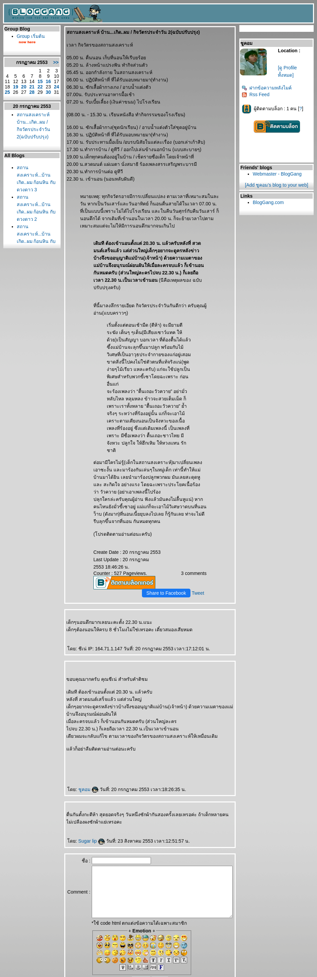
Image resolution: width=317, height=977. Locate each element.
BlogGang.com (270, 202)
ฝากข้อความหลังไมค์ (269, 87)
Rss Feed (258, 94)
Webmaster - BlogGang (279, 174)
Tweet (200, 556)
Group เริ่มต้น (29, 36)
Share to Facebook (168, 556)
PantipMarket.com (42, 970)
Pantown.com (74, 970)
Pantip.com (13, 970)
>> (44, 65)
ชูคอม (77, 752)
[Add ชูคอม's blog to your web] (278, 185)
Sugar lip (80, 804)
